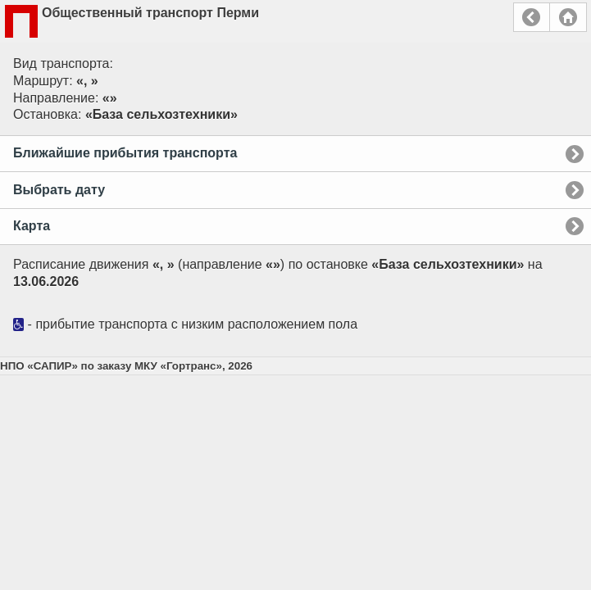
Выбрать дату (59, 190)
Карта (31, 226)
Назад (531, 17)
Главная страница (568, 17)
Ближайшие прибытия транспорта (125, 153)
